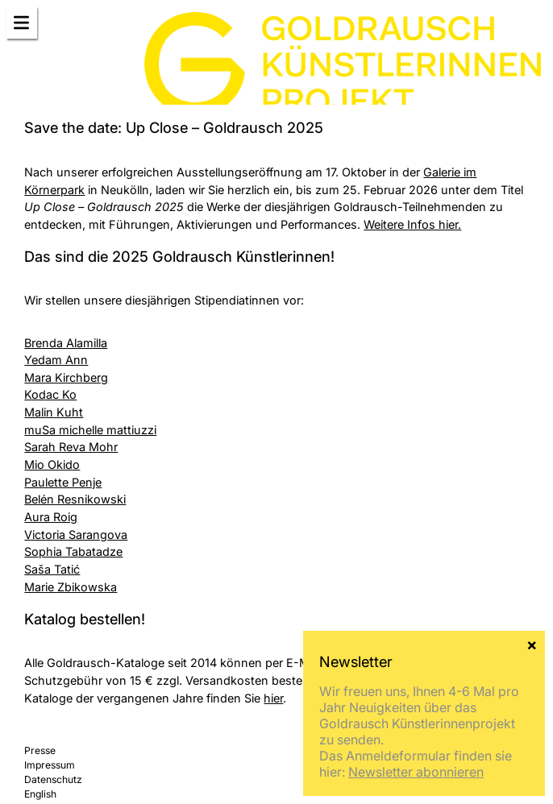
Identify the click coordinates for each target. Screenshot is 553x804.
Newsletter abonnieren (416, 772)
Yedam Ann (56, 360)
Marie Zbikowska (70, 587)
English (40, 794)
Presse (40, 750)
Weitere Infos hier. (412, 224)
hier (273, 698)
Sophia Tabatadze (73, 551)
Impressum (49, 765)
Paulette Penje (63, 482)
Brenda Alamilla (65, 343)
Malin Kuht (53, 412)
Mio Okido (52, 464)
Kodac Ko (50, 394)
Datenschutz (53, 779)
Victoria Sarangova (75, 534)
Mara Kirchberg (66, 377)
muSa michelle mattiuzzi (90, 430)
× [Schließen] (531, 643)
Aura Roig (50, 517)
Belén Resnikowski (75, 499)
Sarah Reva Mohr (71, 447)
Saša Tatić (52, 569)
